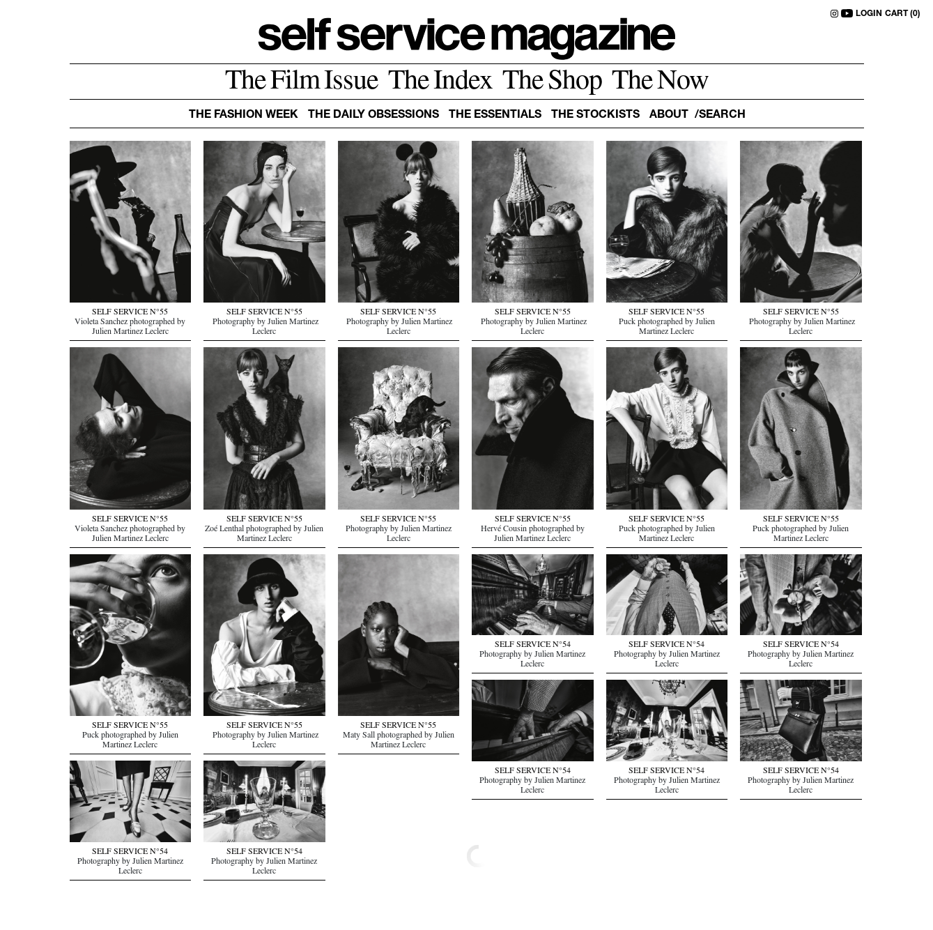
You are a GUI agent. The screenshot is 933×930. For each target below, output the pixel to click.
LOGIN (869, 14)
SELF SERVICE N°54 (533, 645)
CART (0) (902, 14)
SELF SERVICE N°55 (130, 313)
